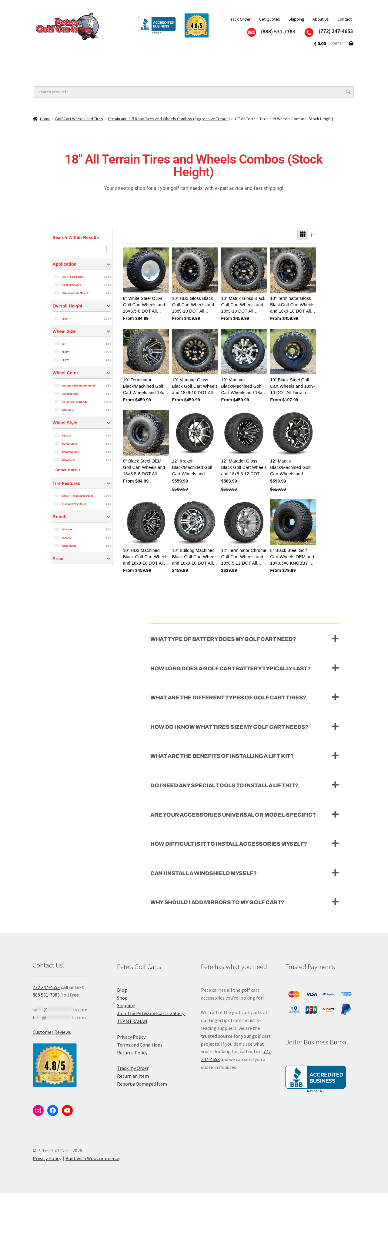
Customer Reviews (52, 1090)
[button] (244, 696)
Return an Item (133, 1134)
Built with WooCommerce (92, 1216)
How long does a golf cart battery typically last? (230, 726)
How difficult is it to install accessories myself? (228, 902)
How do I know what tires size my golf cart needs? (229, 785)
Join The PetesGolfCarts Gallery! (151, 1071)
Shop (122, 1055)
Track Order (240, 19)
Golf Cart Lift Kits (129, 62)
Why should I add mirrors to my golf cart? (217, 960)
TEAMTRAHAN (132, 1079)
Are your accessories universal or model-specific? (233, 872)
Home (45, 118)
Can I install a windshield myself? (203, 931)
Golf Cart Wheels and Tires (62, 62)
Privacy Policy (131, 1095)
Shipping (296, 19)
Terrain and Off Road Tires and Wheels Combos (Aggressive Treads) (169, 118)
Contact (344, 19)
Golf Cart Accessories (191, 62)
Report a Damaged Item (142, 1142)
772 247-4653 (46, 1045)
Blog (122, 1048)
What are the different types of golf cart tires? (228, 755)
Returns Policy (132, 1110)
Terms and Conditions (139, 1103)
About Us (321, 19)
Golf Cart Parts (110, 74)
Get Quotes (269, 19)
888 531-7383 (46, 1053)
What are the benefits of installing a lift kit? (221, 814)
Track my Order (133, 1126)
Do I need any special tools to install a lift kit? (224, 843)
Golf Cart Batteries (54, 74)
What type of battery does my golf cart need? (223, 697)
